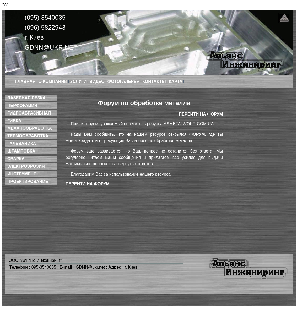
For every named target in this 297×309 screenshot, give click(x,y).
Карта (176, 81)
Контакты (154, 81)
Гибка (14, 120)
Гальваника (21, 143)
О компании (53, 81)
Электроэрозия (26, 166)
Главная (26, 81)
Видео (97, 81)
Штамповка (21, 151)
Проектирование (27, 181)
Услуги (79, 81)
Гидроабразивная (29, 113)
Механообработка (29, 128)
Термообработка (27, 136)
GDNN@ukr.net (51, 47)
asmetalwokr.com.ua (189, 124)
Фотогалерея (124, 81)
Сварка (16, 158)
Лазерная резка (26, 98)
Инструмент (21, 174)
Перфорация (22, 105)
